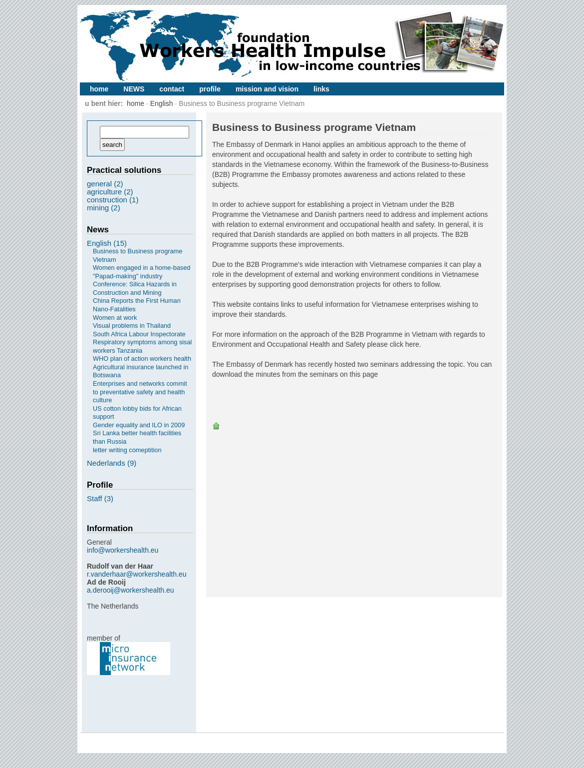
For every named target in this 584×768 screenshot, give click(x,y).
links (321, 89)
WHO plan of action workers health (142, 358)
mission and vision (267, 89)
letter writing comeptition (127, 450)
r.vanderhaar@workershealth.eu (136, 574)
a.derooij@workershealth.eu (130, 590)
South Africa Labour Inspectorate (139, 334)
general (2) (105, 183)
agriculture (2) (110, 191)
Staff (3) (100, 498)
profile (210, 89)
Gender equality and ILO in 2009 (139, 425)
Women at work (115, 317)
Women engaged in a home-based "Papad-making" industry (141, 272)
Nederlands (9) (111, 463)
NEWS (133, 89)
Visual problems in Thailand (132, 325)
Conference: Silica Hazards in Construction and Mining (135, 288)
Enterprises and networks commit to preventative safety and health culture (140, 392)
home (99, 89)
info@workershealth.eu (122, 550)
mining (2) (103, 207)
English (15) (107, 243)
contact (171, 89)
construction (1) (112, 199)
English (161, 103)
